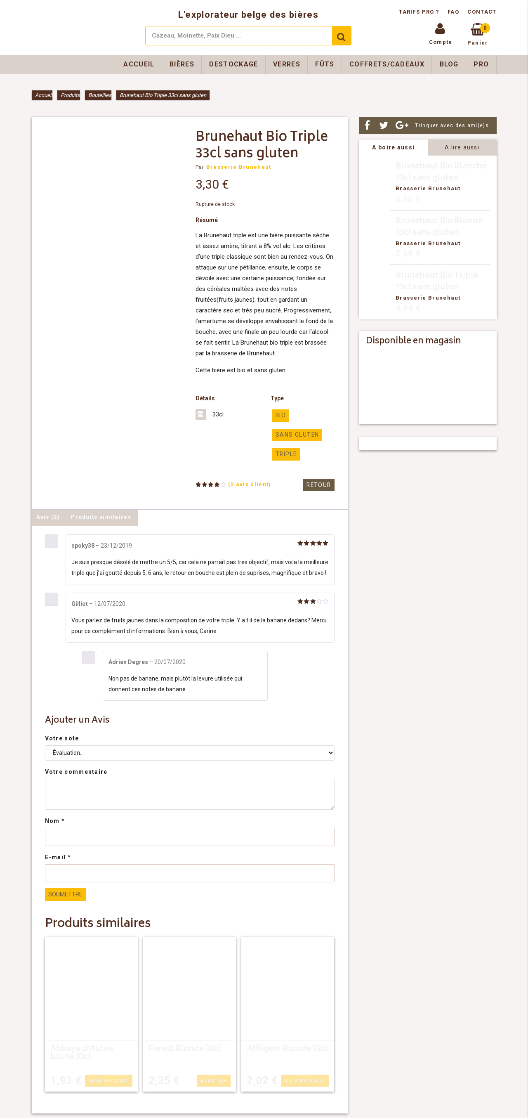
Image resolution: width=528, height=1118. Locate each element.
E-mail (58, 856)
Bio (280, 415)
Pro (481, 64)
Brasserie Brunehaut (238, 167)
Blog (449, 64)
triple (285, 453)
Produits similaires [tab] (101, 516)
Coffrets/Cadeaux (386, 64)
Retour (319, 484)
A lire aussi (462, 147)
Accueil (138, 64)
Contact (481, 12)
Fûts (324, 64)
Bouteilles (99, 95)
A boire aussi (393, 147)
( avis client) (249, 483)
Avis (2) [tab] (48, 516)
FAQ (453, 12)
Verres (286, 64)
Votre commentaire (76, 770)
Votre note (62, 737)
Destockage (233, 64)
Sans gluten (296, 434)
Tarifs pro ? (420, 12)
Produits (70, 95)
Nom (55, 819)
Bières (182, 64)
